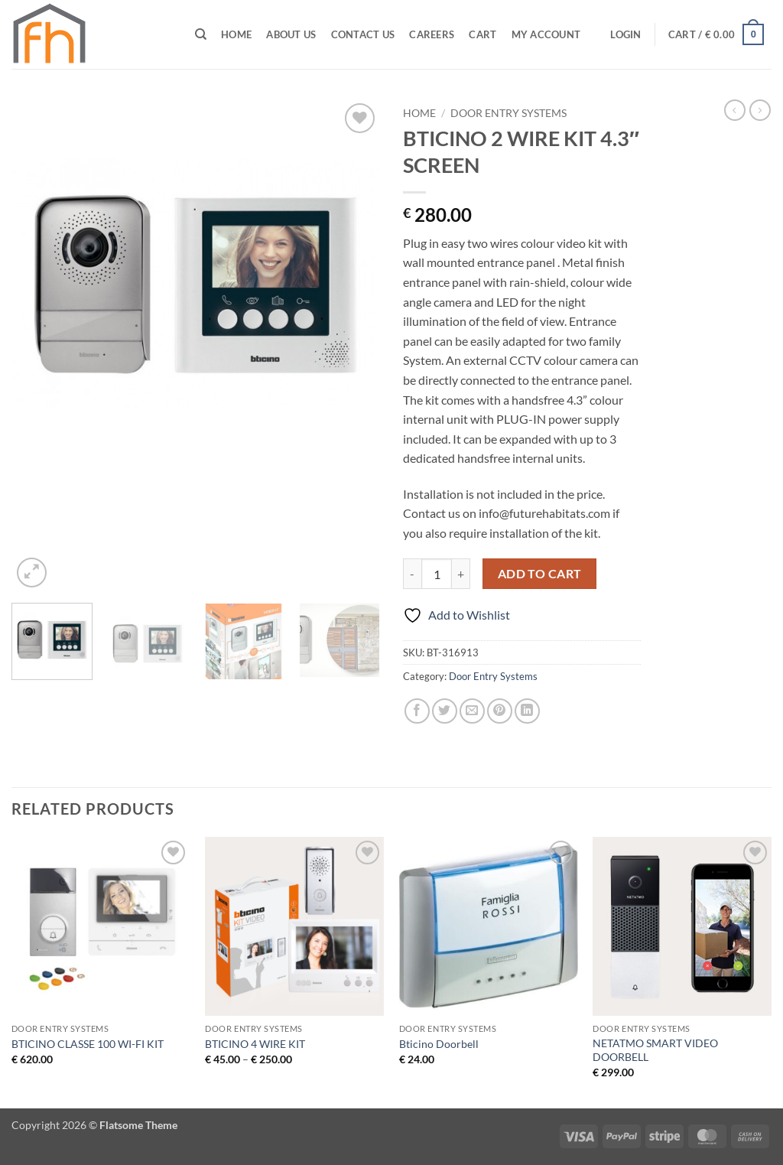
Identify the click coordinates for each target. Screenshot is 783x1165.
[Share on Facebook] (417, 711)
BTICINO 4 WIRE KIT (255, 1043)
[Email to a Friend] (472, 711)
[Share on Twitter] (444, 711)
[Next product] (735, 110)
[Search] (200, 34)
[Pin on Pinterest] (499, 711)
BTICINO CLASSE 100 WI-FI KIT (87, 1043)
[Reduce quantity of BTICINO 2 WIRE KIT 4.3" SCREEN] (412, 573)
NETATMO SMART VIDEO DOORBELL (655, 1050)
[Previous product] (760, 110)
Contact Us (363, 34)
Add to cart (540, 574)
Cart (482, 34)
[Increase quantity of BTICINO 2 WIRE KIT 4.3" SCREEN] (461, 573)
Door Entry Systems (508, 113)
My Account (546, 34)
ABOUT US (291, 34)
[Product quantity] (436, 573)
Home (236, 34)
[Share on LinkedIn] (527, 711)
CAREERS (431, 34)
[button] (625, 34)
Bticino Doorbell (439, 1043)
